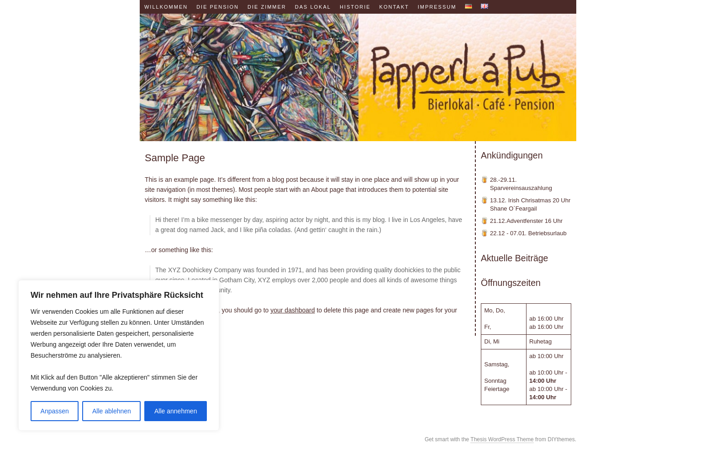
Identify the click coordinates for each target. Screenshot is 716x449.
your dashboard (292, 310)
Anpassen (55, 411)
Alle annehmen (175, 411)
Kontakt (394, 7)
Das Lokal (313, 7)
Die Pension (217, 7)
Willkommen (166, 7)
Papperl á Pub (358, 77)
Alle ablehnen (111, 411)
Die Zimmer (266, 7)
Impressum (437, 7)
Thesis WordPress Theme (501, 439)
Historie (355, 7)
